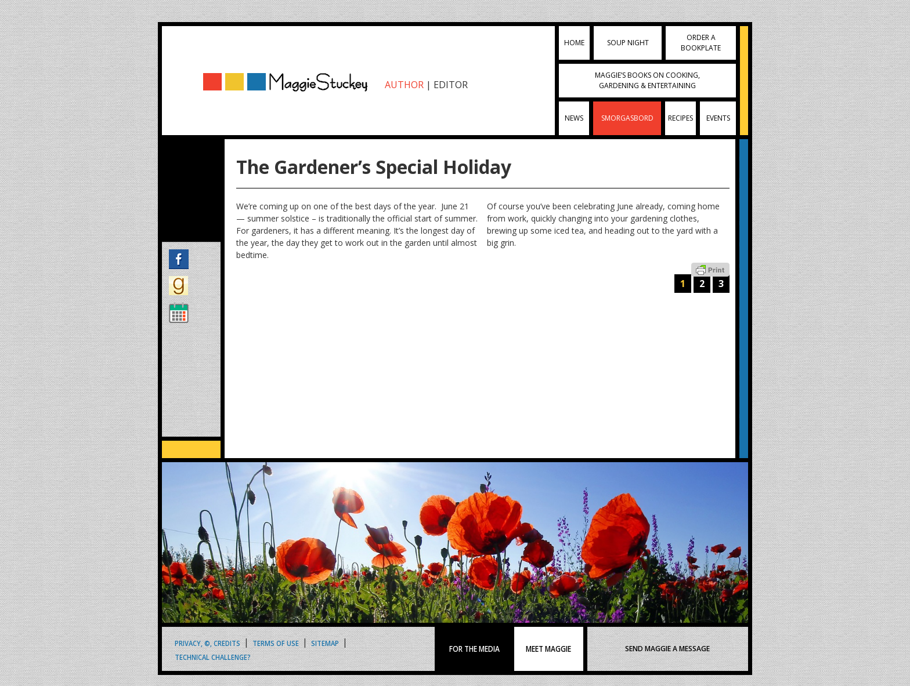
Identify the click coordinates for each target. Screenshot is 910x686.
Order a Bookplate (701, 42)
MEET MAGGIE (548, 649)
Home (574, 43)
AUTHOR (404, 84)
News (574, 118)
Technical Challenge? (213, 657)
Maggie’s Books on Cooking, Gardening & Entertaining (647, 80)
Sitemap (325, 643)
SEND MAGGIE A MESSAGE (667, 649)
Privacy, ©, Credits (207, 643)
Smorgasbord (627, 118)
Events (718, 118)
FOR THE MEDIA (474, 649)
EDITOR (451, 84)
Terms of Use (275, 643)
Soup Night (628, 43)
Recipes (680, 118)
